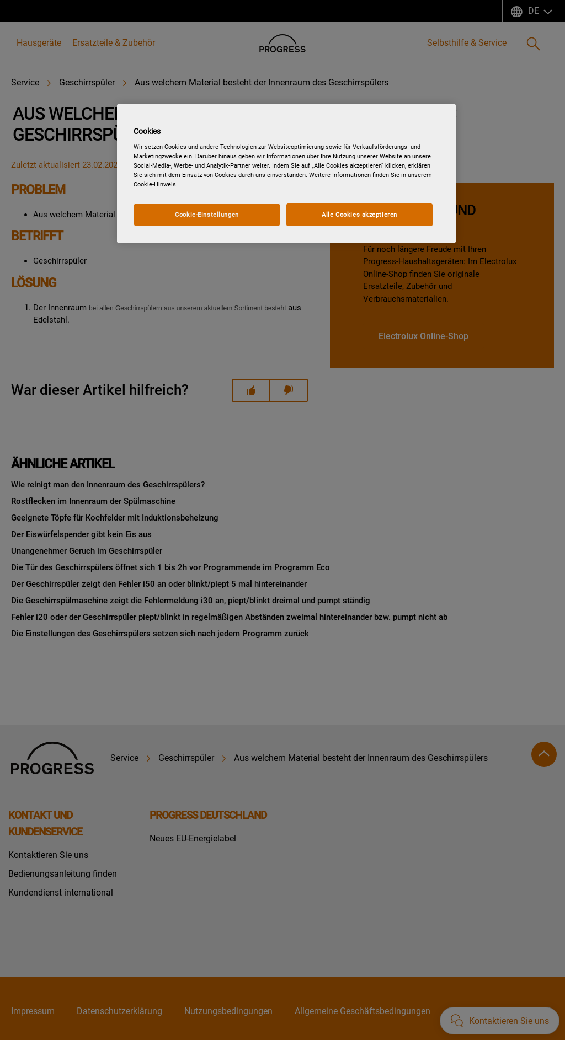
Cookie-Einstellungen (206, 214)
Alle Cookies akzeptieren (359, 214)
